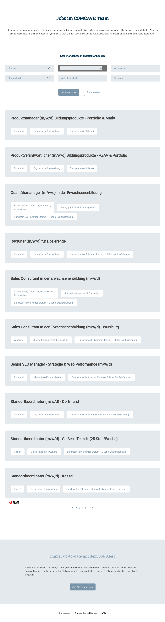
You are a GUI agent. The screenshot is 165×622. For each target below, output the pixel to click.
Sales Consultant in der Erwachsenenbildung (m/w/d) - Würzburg (65, 326)
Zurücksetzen (93, 92)
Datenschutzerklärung (86, 613)
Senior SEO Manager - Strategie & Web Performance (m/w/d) (61, 364)
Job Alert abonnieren (82, 587)
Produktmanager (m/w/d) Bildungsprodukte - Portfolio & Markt (63, 118)
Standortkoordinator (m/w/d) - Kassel (42, 476)
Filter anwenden (69, 92)
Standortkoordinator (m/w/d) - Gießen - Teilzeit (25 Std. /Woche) (64, 438)
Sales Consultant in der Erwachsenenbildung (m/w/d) (55, 278)
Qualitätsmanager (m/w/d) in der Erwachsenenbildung (56, 192)
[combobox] (82, 68)
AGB (103, 613)
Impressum (64, 613)
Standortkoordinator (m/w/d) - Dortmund (45, 401)
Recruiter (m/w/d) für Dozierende (38, 241)
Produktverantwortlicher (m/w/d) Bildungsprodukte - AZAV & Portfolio (69, 155)
